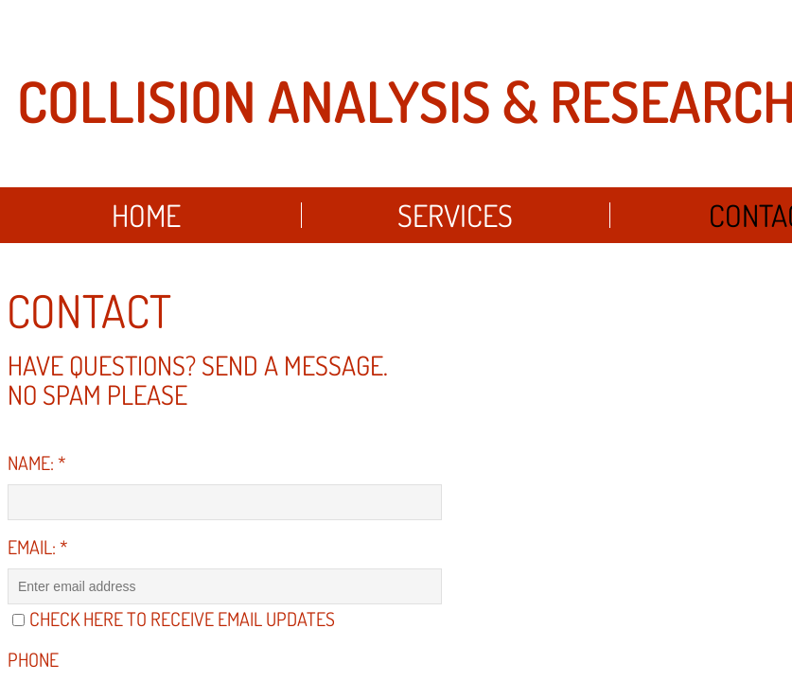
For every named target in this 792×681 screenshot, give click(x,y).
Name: (37, 462)
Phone (33, 659)
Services (455, 215)
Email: (38, 546)
